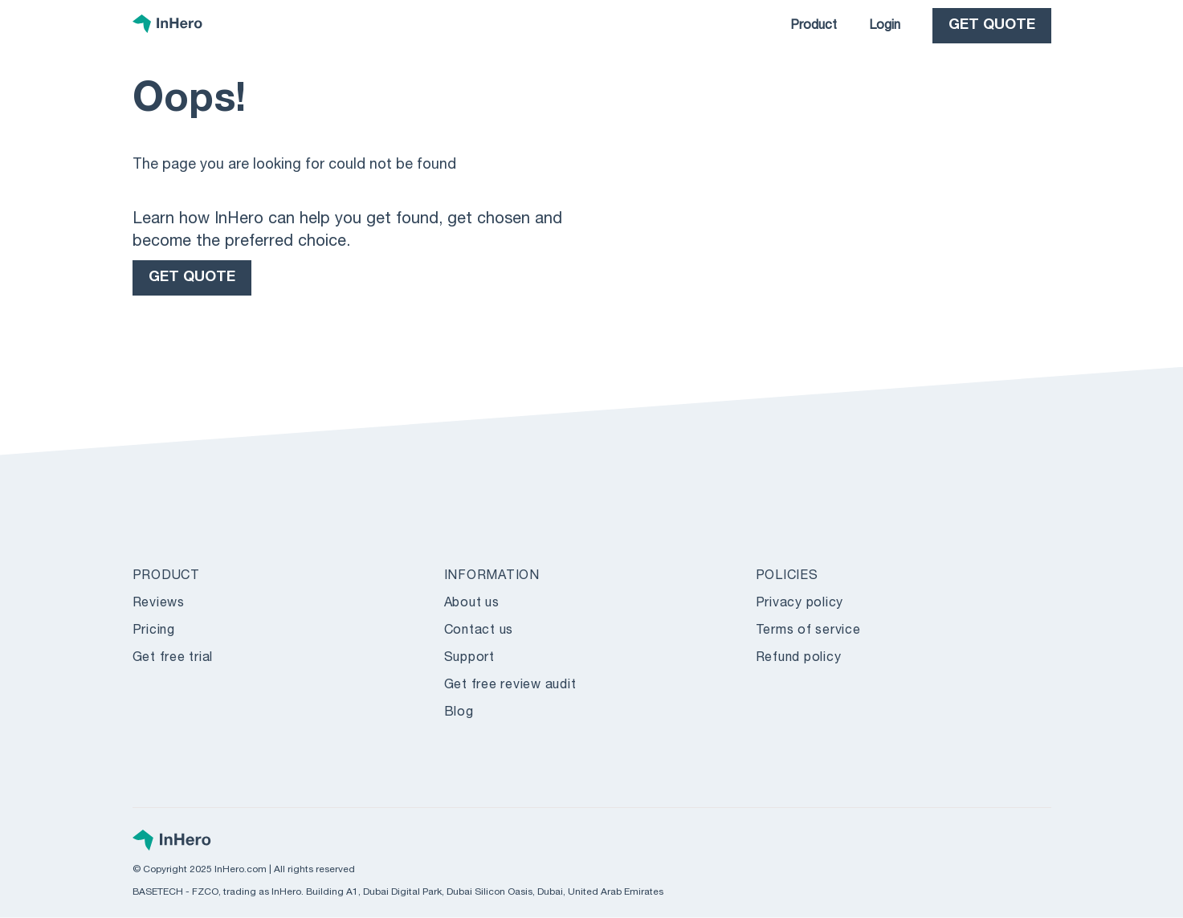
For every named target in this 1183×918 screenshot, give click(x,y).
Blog (459, 713)
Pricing (154, 631)
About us (472, 604)
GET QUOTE (991, 25)
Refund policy (799, 658)
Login (884, 26)
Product (813, 26)
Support (469, 658)
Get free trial (173, 658)
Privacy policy (800, 604)
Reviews (159, 604)
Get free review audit (510, 685)
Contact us (479, 631)
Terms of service (808, 631)
